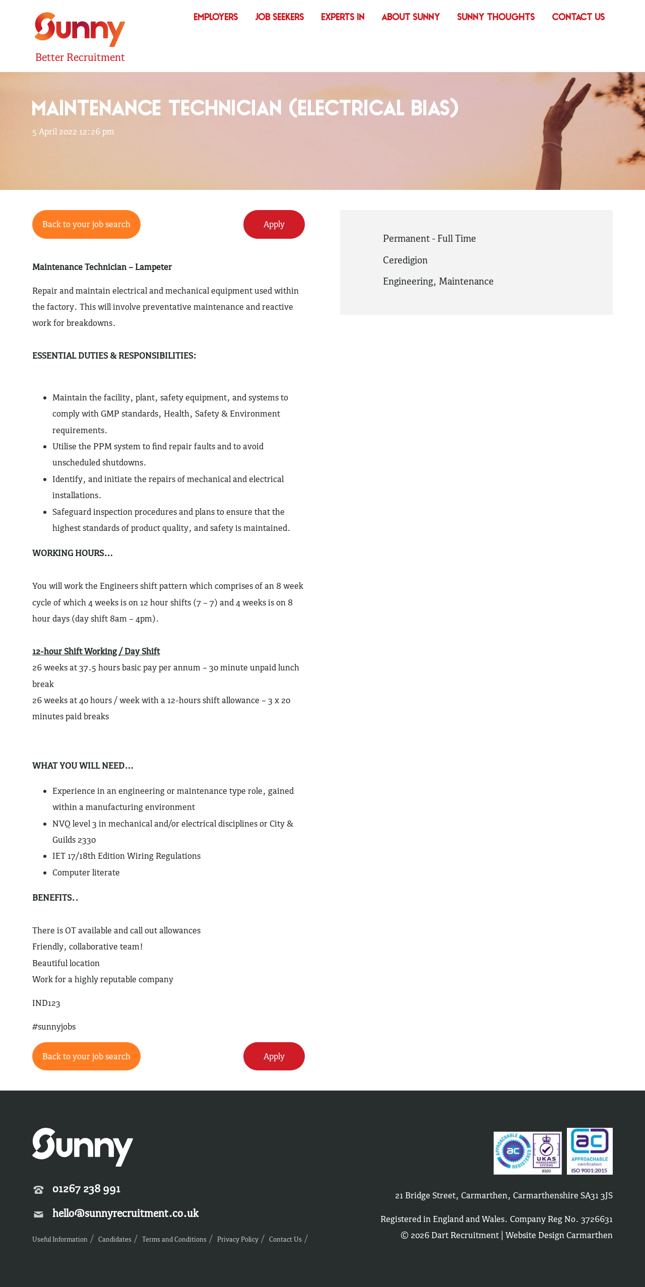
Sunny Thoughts (496, 18)
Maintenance (466, 281)
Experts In (343, 18)
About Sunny (411, 18)
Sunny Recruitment (80, 31)
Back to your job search (86, 224)
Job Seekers (279, 18)
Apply (274, 224)
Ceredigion (405, 260)
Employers (216, 18)
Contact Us (578, 18)
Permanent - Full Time (429, 238)
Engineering (408, 281)
